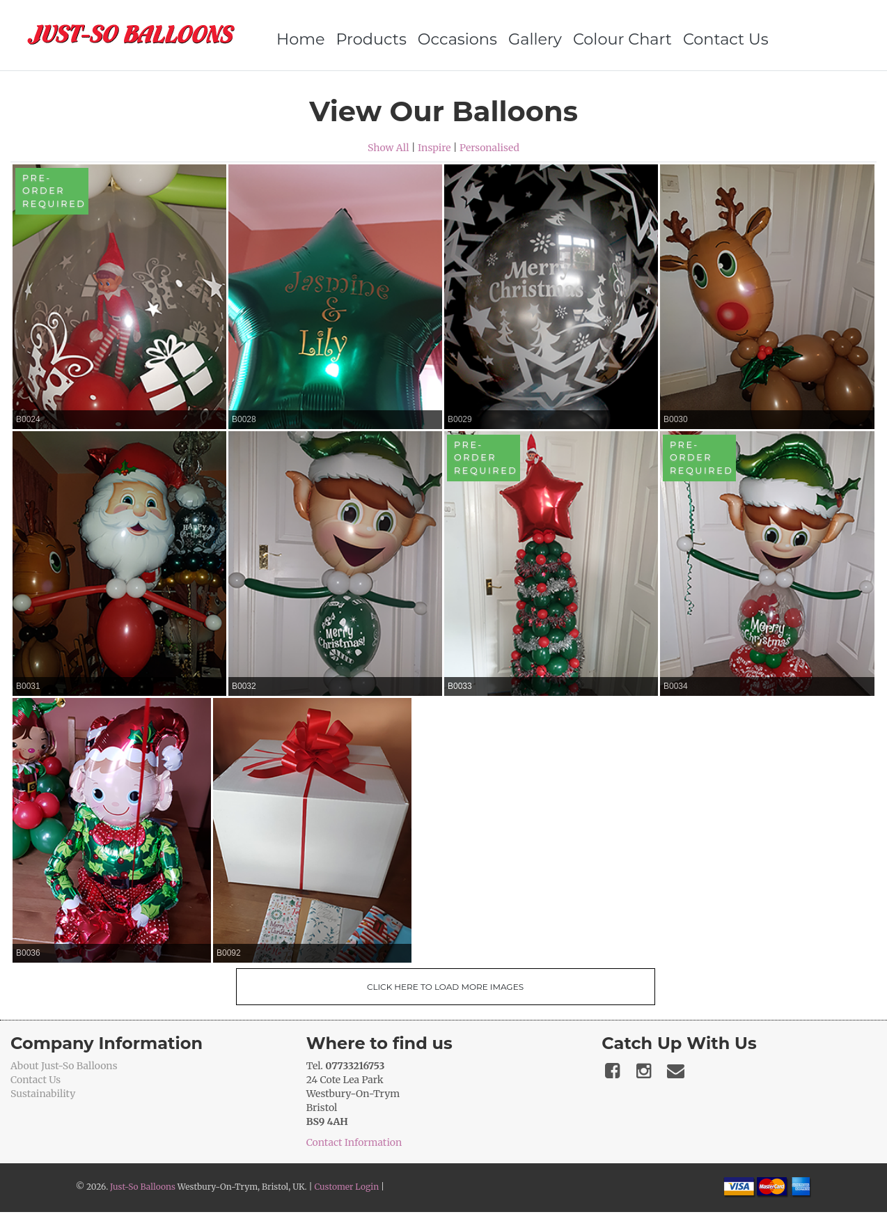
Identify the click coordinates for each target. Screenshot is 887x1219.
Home (300, 39)
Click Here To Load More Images (445, 986)
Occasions (457, 39)
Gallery (535, 39)
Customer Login (346, 1186)
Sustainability (42, 1093)
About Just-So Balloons (64, 1065)
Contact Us (726, 39)
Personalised (489, 147)
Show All (388, 147)
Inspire (434, 147)
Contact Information (354, 1142)
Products (371, 39)
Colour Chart (622, 39)
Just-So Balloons (142, 1186)
